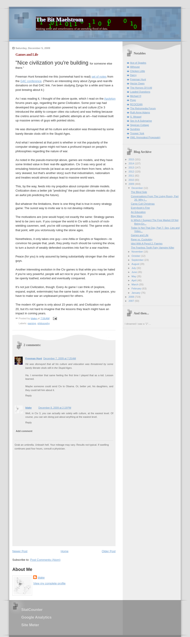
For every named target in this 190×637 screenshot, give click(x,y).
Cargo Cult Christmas (143, 203)
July (134, 268)
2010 (132, 180)
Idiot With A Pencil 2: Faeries (147, 243)
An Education (138, 212)
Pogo (133, 100)
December (137, 188)
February (136, 288)
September (137, 260)
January (136, 292)
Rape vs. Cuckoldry (142, 239)
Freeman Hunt (33, 358)
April (134, 280)
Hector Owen (137, 83)
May (134, 276)
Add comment (24, 431)
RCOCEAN (136, 104)
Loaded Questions (140, 91)
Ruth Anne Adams (140, 112)
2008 (132, 296)
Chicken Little (137, 71)
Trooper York (137, 133)
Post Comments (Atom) (45, 559)
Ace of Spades (138, 62)
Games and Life (140, 235)
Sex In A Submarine (141, 120)
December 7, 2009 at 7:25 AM (59, 358)
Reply (28, 395)
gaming (32, 323)
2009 (132, 184)
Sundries (135, 129)
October (136, 256)
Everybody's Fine (140, 207)
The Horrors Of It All (141, 87)
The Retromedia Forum (143, 108)
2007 (132, 301)
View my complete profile (49, 583)
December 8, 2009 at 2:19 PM (54, 407)
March (135, 284)
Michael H (135, 96)
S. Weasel (135, 116)
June (134, 272)
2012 (132, 171)
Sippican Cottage (139, 125)
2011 (132, 175)
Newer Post (19, 551)
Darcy (133, 75)
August (135, 264)
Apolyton (110, 98)
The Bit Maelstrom (59, 19)
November (137, 251)
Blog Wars (136, 216)
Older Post (109, 551)
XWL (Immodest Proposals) (145, 137)
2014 (132, 163)
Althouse (135, 66)
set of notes (99, 76)
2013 (132, 167)
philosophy (43, 323)
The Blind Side (139, 192)
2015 (132, 159)
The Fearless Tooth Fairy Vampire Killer (152, 247)
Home (65, 551)
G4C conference (31, 81)
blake (28, 407)
